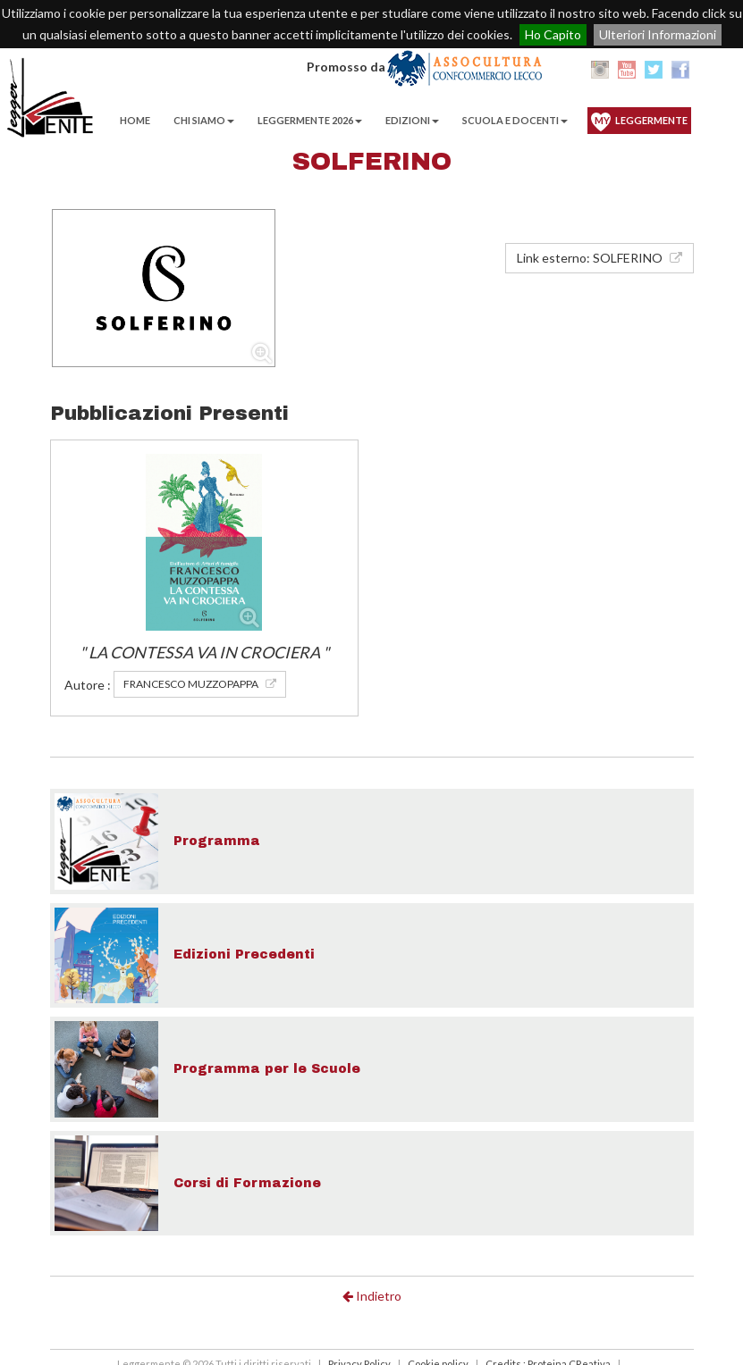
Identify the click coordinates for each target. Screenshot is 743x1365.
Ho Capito (553, 34)
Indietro (371, 1295)
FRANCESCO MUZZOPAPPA (199, 684)
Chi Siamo (203, 120)
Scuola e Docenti (515, 120)
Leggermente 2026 (310, 120)
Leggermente (641, 120)
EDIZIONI (412, 120)
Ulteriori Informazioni (657, 34)
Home (135, 120)
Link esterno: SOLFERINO (599, 257)
